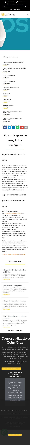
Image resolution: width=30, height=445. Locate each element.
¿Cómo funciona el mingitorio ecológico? (13, 62)
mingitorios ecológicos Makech (13, 213)
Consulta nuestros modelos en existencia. (14, 254)
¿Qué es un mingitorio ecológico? (11, 87)
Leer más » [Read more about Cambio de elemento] (5, 108)
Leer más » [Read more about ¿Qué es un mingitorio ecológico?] (5, 90)
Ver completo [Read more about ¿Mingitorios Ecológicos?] (6, 294)
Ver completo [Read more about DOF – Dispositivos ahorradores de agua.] (6, 327)
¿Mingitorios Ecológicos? (9, 75)
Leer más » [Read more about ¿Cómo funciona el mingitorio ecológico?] (5, 65)
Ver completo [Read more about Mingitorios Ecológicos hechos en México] (6, 279)
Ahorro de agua (7, 99)
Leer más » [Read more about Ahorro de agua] (5, 102)
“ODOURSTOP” (6, 93)
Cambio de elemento (8, 105)
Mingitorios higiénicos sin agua (14, 301)
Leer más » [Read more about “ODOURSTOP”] (5, 96)
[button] (27, 14)
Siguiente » (18, 330)
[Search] (26, 7)
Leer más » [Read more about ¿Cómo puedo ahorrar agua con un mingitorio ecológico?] (5, 72)
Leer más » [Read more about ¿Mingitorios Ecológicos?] (5, 78)
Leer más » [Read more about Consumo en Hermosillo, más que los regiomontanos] (5, 115)
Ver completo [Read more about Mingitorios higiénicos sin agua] (6, 309)
